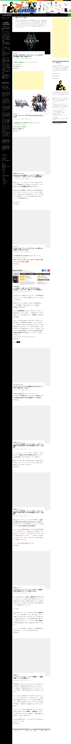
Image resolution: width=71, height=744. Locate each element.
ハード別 (3, 170)
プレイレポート (5, 157)
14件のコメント (29, 178)
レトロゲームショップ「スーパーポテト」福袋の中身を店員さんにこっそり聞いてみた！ (28, 590)
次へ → (46, 730)
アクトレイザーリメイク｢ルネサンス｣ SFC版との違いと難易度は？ (6, 114)
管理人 (23, 58)
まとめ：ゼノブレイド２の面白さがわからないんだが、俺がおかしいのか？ (28, 387)
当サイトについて (56, 76)
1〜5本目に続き (17, 457)
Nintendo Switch (20, 173)
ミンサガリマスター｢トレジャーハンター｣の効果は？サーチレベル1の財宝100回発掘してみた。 (6, 60)
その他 (3, 169)
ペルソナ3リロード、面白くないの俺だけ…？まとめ (6, 87)
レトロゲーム (19, 442)
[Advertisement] (28, 80)
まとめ (16, 53)
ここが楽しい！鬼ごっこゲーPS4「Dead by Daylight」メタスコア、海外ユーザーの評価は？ (28, 288)
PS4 (14, 53)
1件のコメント (29, 58)
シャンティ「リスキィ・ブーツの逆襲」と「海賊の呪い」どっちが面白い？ (28, 677)
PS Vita (4, 178)
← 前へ (15, 730)
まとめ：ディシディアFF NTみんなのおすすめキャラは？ (28, 116)
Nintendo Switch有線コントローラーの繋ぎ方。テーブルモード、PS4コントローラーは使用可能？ (28, 175)
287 (42, 730)
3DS (17, 674)
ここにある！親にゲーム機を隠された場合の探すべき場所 (6, 140)
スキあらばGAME (7, 15)
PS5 (3, 172)
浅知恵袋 (14, 173)
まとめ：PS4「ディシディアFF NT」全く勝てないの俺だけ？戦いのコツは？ (28, 249)
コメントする (28, 119)
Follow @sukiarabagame (57, 123)
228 (35, 730)
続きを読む (16, 68)
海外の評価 (17, 286)
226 (26, 730)
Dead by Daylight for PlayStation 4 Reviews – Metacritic (24, 336)
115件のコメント (29, 389)
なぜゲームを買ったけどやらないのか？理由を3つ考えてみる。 (6, 93)
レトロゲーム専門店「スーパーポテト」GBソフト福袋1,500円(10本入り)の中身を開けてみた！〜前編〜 (28, 512)
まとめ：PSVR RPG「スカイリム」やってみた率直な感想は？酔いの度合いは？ (28, 55)
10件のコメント (29, 251)
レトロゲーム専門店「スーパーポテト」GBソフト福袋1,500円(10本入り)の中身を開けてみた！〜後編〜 (28, 445)
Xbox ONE (4, 180)
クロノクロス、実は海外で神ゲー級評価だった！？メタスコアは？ (6, 107)
